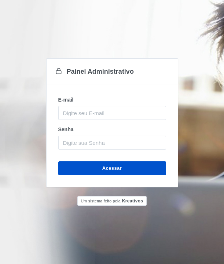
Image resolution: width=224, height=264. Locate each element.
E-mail (66, 100)
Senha (66, 129)
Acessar (112, 168)
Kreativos (112, 200)
